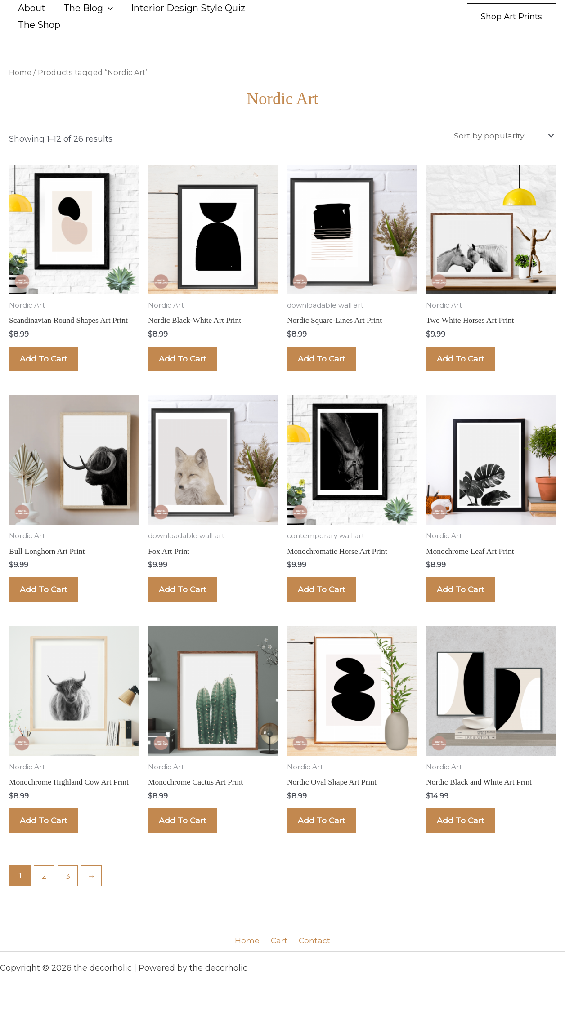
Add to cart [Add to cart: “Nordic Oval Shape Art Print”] (324, 833)
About (31, 8)
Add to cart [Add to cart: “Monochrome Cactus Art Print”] (185, 833)
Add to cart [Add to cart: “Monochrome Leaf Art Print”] (463, 597)
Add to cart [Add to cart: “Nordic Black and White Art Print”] (463, 833)
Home (21, 72)
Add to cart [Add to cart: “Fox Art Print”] (185, 597)
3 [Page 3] (68, 890)
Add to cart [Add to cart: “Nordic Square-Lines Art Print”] (324, 362)
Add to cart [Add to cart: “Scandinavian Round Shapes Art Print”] (46, 362)
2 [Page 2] (44, 890)
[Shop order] (502, 136)
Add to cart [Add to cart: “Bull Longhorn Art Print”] (46, 597)
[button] (108, 8)
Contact (311, 955)
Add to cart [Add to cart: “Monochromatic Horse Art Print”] (324, 597)
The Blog (88, 8)
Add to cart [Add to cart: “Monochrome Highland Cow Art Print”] (46, 833)
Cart (278, 955)
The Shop (39, 24)
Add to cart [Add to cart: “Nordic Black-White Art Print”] (185, 362)
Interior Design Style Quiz (188, 8)
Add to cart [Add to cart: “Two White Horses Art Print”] (463, 362)
